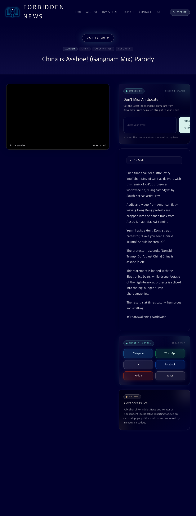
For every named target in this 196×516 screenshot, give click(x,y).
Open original (99, 145)
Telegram (138, 353)
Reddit (138, 375)
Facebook (170, 364)
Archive (92, 12)
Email (170, 375)
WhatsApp (170, 353)
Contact (145, 12)
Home (78, 12)
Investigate (110, 12)
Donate (129, 12)
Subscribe (180, 12)
